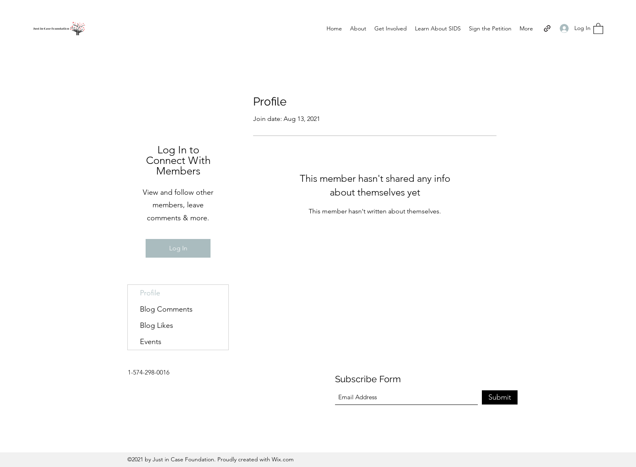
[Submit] (500, 397)
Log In (178, 248)
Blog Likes (156, 325)
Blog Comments (166, 309)
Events (150, 341)
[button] (598, 28)
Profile (150, 292)
